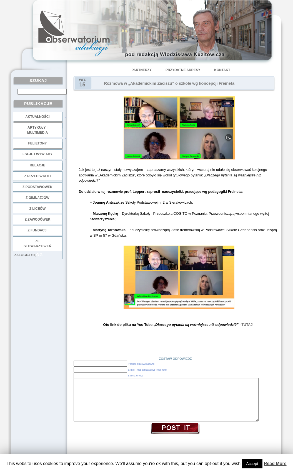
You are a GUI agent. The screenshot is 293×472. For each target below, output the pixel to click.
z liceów (37, 209)
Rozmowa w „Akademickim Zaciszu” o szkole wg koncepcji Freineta (169, 83)
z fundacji (37, 230)
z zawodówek (38, 219)
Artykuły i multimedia (37, 130)
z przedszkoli (37, 176)
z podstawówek (37, 187)
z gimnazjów (37, 198)
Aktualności (37, 117)
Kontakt (222, 70)
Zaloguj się (25, 255)
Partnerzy (142, 70)
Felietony (37, 143)
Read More (275, 463)
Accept (252, 463)
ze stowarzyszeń (37, 243)
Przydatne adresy (183, 70)
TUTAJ (246, 325)
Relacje (37, 165)
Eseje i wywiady (37, 154)
